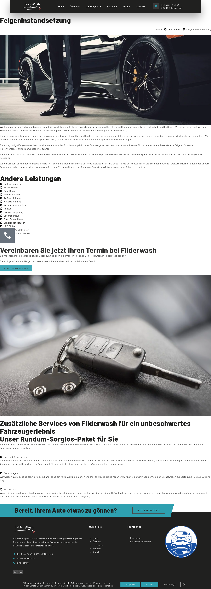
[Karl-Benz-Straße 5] (156, 6)
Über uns (75, 6)
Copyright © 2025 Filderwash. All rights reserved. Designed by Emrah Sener (105, 584)
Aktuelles (112, 6)
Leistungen (93, 6)
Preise (127, 6)
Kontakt (140, 6)
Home (61, 6)
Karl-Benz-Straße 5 (170, 5)
